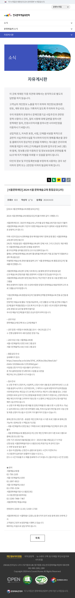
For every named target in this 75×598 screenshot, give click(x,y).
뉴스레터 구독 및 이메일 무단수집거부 (53, 556)
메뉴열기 (68, 15)
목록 (37, 538)
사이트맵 (39, 560)
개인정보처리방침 (14, 556)
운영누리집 (57, 7)
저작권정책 (29, 556)
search (61, 15)
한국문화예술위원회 (23, 15)
